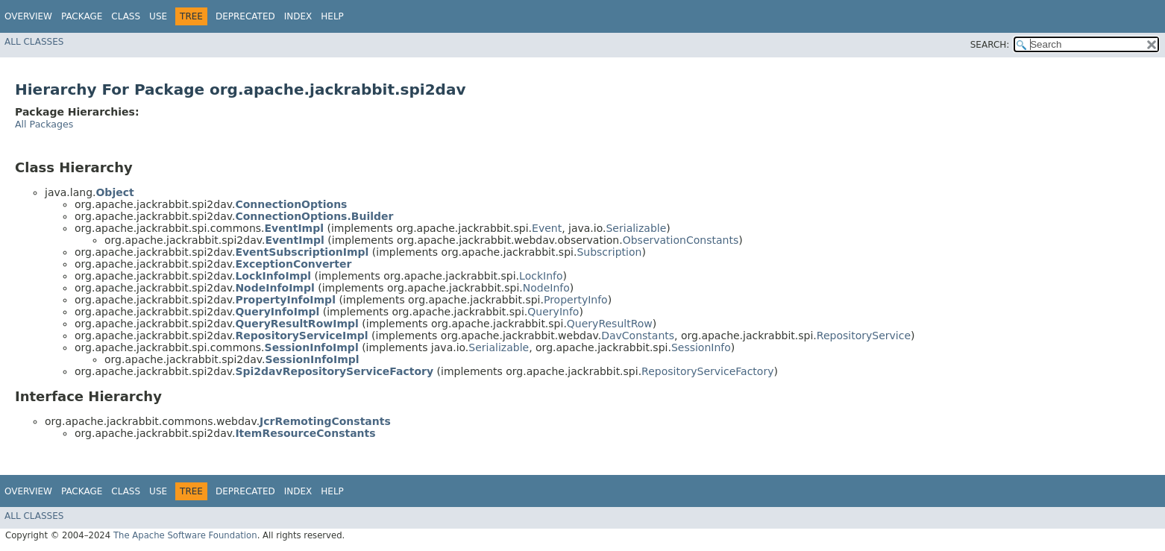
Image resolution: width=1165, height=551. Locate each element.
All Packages (44, 124)
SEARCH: (990, 45)
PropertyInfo (576, 300)
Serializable (636, 228)
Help (332, 16)
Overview (28, 16)
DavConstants (637, 335)
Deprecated (245, 16)
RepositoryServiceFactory (707, 371)
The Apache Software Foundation (185, 535)
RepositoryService (864, 335)
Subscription (609, 252)
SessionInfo (701, 347)
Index (298, 16)
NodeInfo (546, 288)
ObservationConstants (680, 240)
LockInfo (540, 276)
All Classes (33, 42)
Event (547, 228)
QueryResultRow (610, 324)
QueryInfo (553, 312)
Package (81, 16)
